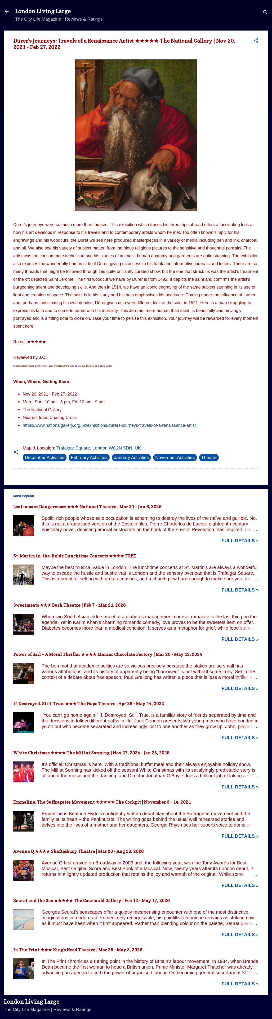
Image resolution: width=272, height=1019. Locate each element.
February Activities (89, 457)
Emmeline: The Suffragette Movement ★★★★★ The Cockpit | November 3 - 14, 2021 (102, 802)
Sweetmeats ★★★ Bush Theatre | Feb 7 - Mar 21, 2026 (69, 605)
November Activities (175, 457)
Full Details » (240, 540)
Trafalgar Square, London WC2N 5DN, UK (98, 447)
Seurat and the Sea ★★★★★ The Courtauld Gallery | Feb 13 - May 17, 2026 (91, 900)
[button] (256, 41)
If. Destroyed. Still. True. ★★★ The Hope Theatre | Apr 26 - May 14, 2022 (88, 703)
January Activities (131, 457)
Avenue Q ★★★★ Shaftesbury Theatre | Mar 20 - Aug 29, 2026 (78, 851)
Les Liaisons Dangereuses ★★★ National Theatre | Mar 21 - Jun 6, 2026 (87, 506)
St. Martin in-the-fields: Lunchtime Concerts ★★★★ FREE (74, 555)
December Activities (44, 457)
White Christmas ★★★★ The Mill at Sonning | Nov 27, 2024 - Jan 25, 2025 (91, 752)
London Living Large (43, 11)
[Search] (265, 13)
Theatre (209, 457)
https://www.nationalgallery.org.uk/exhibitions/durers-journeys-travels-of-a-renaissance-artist (109, 425)
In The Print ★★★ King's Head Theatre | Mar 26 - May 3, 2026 (77, 949)
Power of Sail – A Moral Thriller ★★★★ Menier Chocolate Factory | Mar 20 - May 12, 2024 (107, 654)
